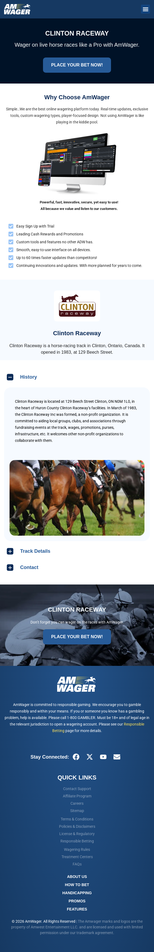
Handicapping (77, 893)
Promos (77, 901)
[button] (145, 9)
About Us (77, 876)
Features (77, 909)
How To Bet (77, 885)
